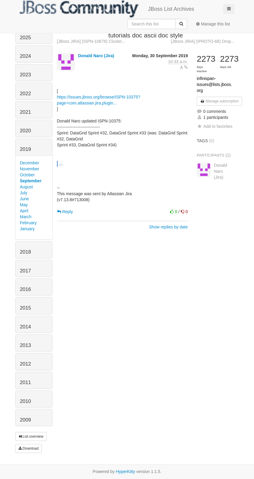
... (61, 163)
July (23, 192)
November (29, 168)
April (24, 210)
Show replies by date (168, 227)
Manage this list (213, 24)
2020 (25, 131)
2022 (25, 93)
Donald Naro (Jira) (96, 55)
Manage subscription (219, 101)
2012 (25, 364)
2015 (25, 308)
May (24, 204)
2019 (25, 149)
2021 (25, 112)
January (27, 228)
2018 (25, 252)
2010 (25, 401)
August (26, 186)
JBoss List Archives (107, 8)
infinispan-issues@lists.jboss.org (214, 84)
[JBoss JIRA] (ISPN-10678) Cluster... (91, 41)
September (30, 180)
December (29, 162)
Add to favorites (214, 126)
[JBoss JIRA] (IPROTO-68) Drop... (203, 41)
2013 (25, 345)
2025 (25, 37)
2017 (25, 271)
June (24, 198)
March (26, 216)
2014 (25, 327)
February (28, 222)
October (27, 174)
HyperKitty (125, 471)
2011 (25, 382)
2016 (25, 289)
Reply (65, 211)
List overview (31, 436)
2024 (25, 56)
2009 (25, 420)
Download (29, 448)
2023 (25, 75)
